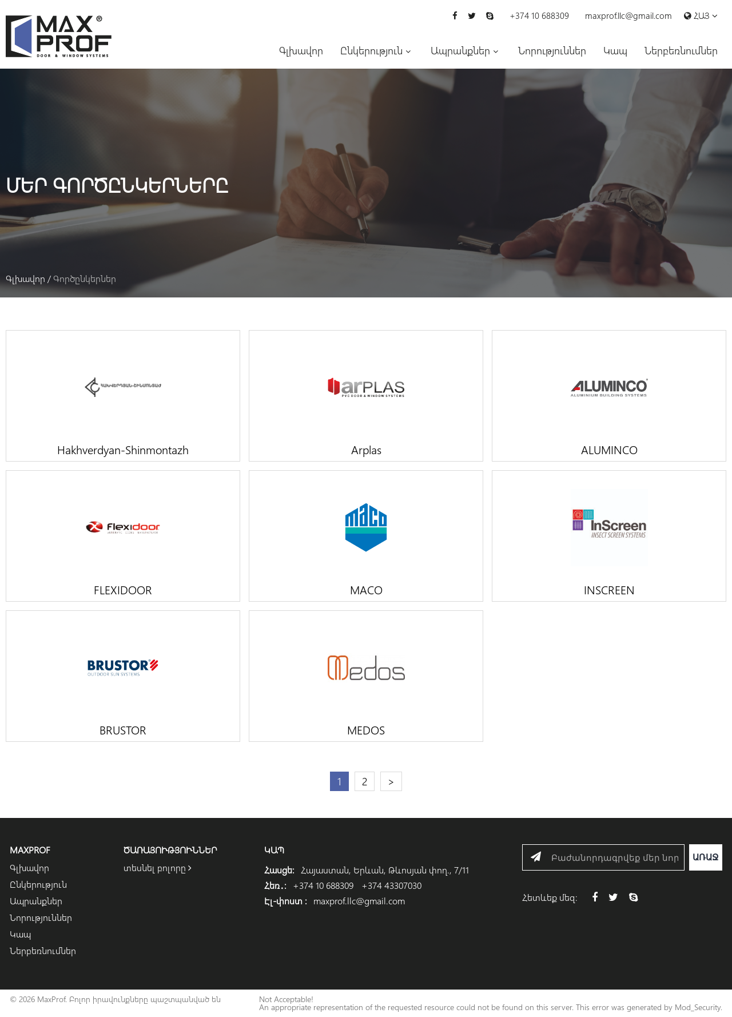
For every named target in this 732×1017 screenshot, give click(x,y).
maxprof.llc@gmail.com (628, 15)
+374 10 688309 (539, 15)
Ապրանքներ (460, 50)
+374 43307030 (391, 885)
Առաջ (706, 857)
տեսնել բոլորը (158, 867)
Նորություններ (552, 50)
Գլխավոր (301, 50)
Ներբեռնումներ (681, 50)
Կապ (615, 50)
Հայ (701, 16)
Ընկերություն (371, 50)
